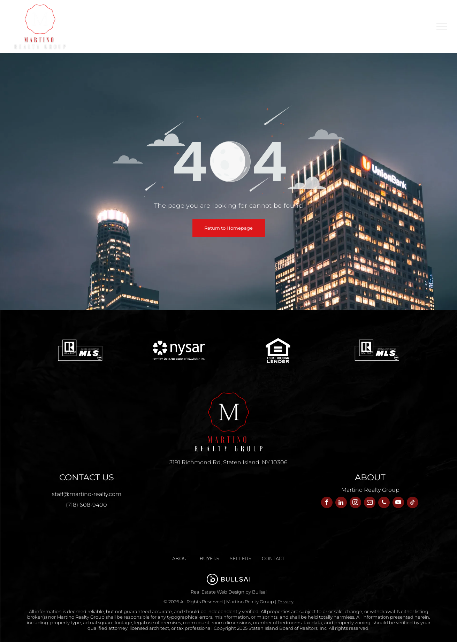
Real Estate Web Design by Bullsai (229, 592)
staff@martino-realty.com (86, 494)
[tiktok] (412, 503)
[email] (369, 503)
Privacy (285, 601)
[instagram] (355, 503)
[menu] (442, 26)
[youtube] (398, 503)
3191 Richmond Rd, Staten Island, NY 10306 (228, 462)
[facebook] (327, 503)
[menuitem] (155, 21)
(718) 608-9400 (86, 505)
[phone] (384, 503)
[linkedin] (341, 503)
